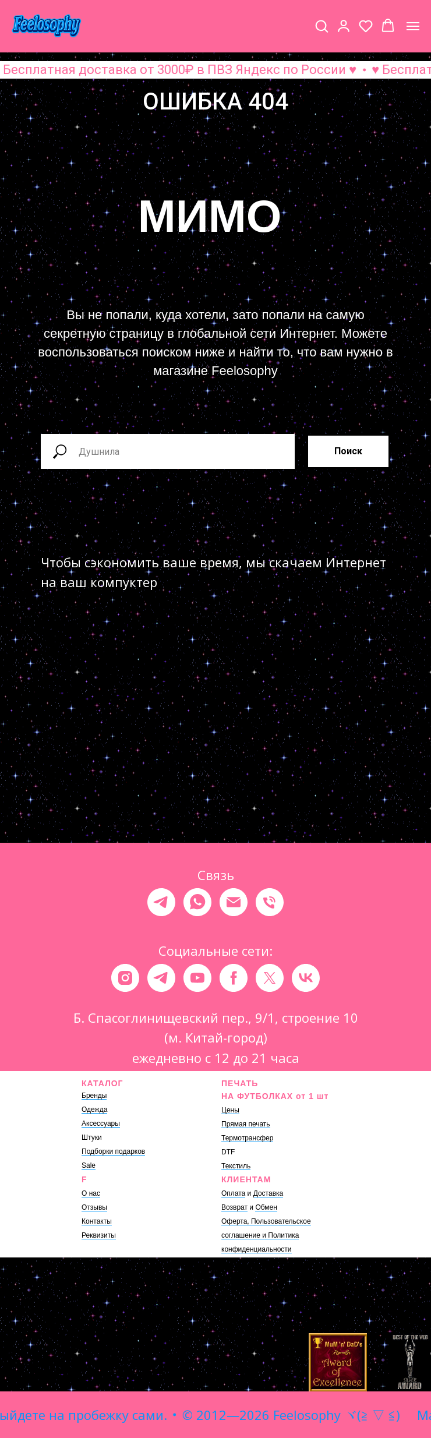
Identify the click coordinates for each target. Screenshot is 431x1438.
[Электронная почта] (234, 902)
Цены (230, 1110)
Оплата (233, 1193)
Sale (89, 1165)
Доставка (268, 1193)
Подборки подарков (113, 1151)
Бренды (94, 1095)
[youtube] (197, 978)
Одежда (94, 1109)
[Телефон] (270, 902)
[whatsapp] (197, 902)
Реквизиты (99, 1235)
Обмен (266, 1207)
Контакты (97, 1221)
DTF (228, 1152)
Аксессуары (101, 1123)
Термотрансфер (247, 1138)
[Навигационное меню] (413, 26)
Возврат (234, 1207)
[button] (321, 26)
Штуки (92, 1137)
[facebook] (234, 978)
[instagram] (125, 978)
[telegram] (161, 902)
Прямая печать (245, 1124)
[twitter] (270, 978)
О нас (91, 1193)
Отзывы (94, 1207)
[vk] (306, 978)
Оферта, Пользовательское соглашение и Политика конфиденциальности (266, 1235)
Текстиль (235, 1166)
